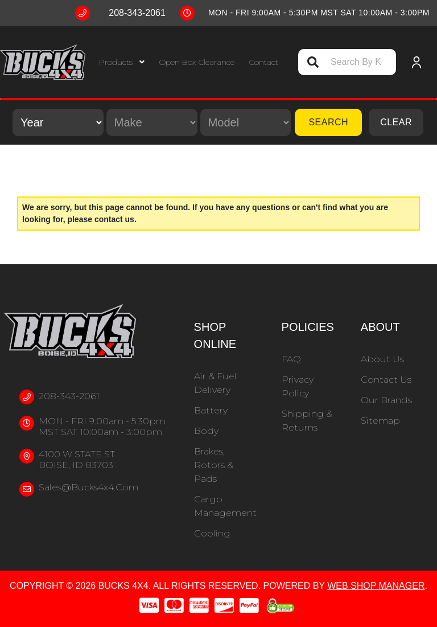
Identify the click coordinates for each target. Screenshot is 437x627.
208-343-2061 (69, 396)
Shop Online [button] (215, 335)
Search (328, 122)
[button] (121, 62)
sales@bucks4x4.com (88, 487)
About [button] (380, 327)
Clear (396, 122)
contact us (114, 219)
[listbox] (58, 122)
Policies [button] (308, 327)
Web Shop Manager (375, 586)
